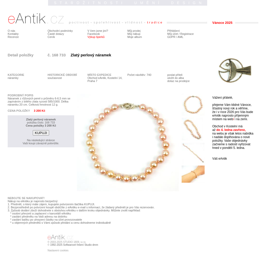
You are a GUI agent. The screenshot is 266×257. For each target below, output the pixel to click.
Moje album (134, 36)
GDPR (171, 36)
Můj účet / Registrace (180, 33)
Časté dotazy (56, 33)
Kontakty (13, 33)
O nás (11, 30)
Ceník (51, 36)
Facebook (93, 33)
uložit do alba (175, 77)
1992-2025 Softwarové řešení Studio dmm (74, 244)
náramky (13, 77)
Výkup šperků (96, 36)
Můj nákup (133, 33)
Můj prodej (133, 30)
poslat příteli (174, 74)
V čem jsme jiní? (97, 30)
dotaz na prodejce (178, 81)
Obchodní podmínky (60, 30)
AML (180, 36)
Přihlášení (173, 30)
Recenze (13, 36)
